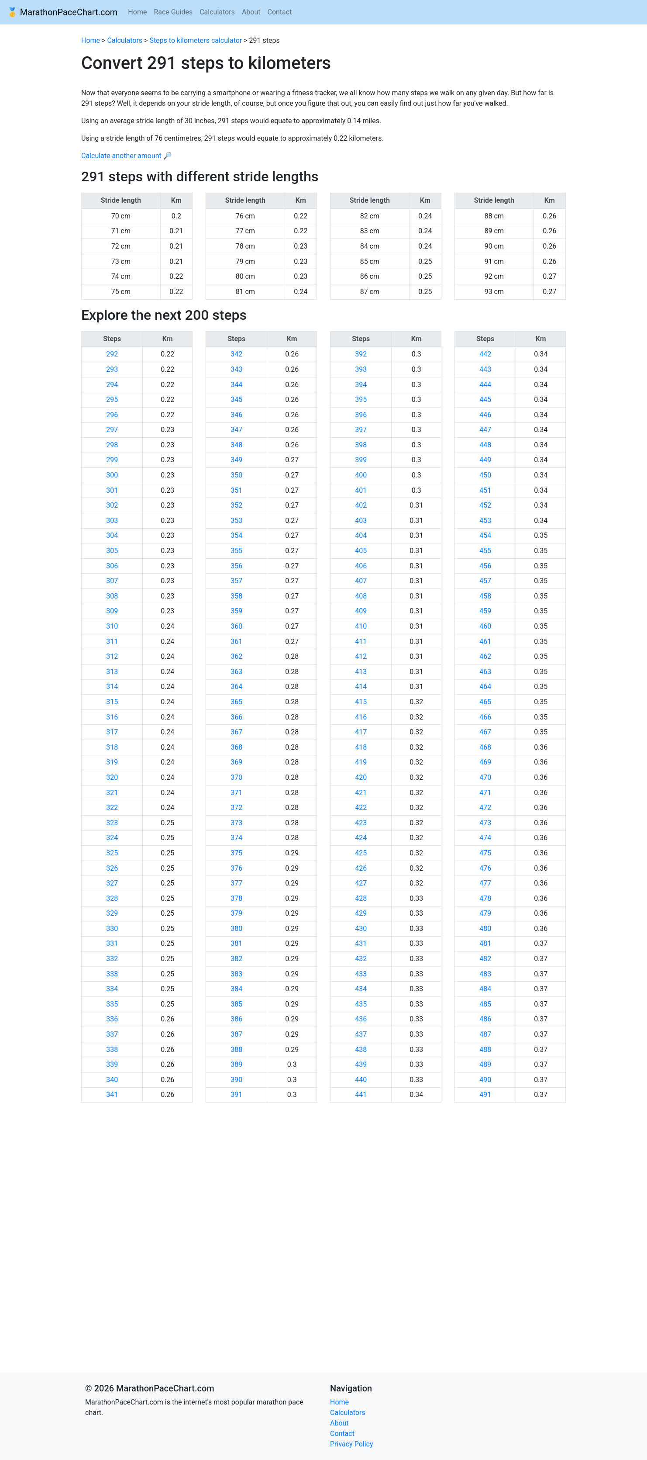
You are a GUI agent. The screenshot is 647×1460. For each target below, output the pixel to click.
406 (361, 566)
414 (361, 686)
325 (112, 853)
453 (485, 520)
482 (485, 959)
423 (361, 823)
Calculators (217, 12)
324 (112, 838)
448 (485, 445)
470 (485, 777)
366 (236, 717)
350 (236, 475)
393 (361, 369)
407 (361, 581)
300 (112, 475)
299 (112, 460)
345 (236, 399)
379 (236, 913)
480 (485, 928)
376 (236, 868)
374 (236, 838)
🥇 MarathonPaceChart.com (62, 12)
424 (361, 838)
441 (361, 1094)
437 (361, 1034)
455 (485, 551)
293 (112, 369)
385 (236, 1004)
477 (485, 883)
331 (112, 943)
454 (485, 535)
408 (361, 596)
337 (112, 1034)
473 (485, 823)
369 (236, 762)
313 (112, 672)
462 (485, 656)
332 (112, 959)
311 (112, 641)
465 (485, 702)
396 (361, 415)
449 (485, 460)
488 (485, 1049)
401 (361, 490)
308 (112, 596)
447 (485, 430)
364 (236, 686)
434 (361, 989)
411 (361, 641)
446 (485, 415)
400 (361, 475)
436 (361, 1019)
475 (485, 853)
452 (485, 505)
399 (361, 460)
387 (236, 1034)
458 (485, 596)
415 (361, 702)
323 (112, 823)
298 (112, 445)
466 (485, 717)
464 (485, 686)
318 (112, 747)
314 (112, 686)
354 (236, 535)
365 (236, 702)
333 (112, 974)
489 (485, 1064)
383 (236, 974)
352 (236, 505)
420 (361, 777)
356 (236, 566)
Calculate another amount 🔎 (126, 156)
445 (485, 399)
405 (361, 551)
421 (361, 793)
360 (236, 626)
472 (485, 807)
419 (361, 762)
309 (112, 611)
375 (236, 853)
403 (361, 520)
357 (236, 581)
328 (112, 898)
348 (236, 445)
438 (361, 1049)
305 (112, 551)
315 (112, 702)
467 (485, 732)
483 (485, 974)
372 (236, 807)
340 (112, 1080)
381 (236, 943)
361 (236, 641)
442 (485, 354)
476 (485, 868)
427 (361, 883)
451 (485, 490)
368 (236, 747)
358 (236, 596)
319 (112, 762)
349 (236, 460)
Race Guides (173, 12)
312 (112, 656)
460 (485, 626)
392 (361, 354)
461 (485, 641)
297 (112, 430)
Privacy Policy (351, 1444)
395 (361, 399)
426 (361, 868)
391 (236, 1094)
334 (112, 989)
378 (236, 898)
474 (485, 838)
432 (361, 959)
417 (361, 732)
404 (361, 535)
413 (361, 672)
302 (112, 505)
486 (485, 1019)
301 (112, 490)
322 (112, 807)
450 (485, 475)
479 (485, 913)
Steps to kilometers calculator (195, 40)
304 (112, 535)
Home (137, 12)
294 (112, 385)
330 (112, 928)
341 (112, 1094)
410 (361, 626)
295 (112, 399)
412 (361, 656)
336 (112, 1019)
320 (112, 777)
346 (236, 415)
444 (485, 385)
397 (361, 430)
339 (112, 1064)
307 (112, 581)
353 (236, 520)
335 (112, 1004)
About (251, 12)
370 (236, 777)
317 (112, 732)
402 (361, 505)
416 (361, 717)
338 (112, 1049)
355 (236, 551)
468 (485, 747)
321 (112, 793)
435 (361, 1004)
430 (361, 928)
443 (485, 369)
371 (236, 793)
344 (236, 385)
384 (236, 989)
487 (485, 1034)
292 (112, 354)
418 (361, 747)
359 (236, 611)
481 (485, 943)
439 (361, 1064)
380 (236, 928)
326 (112, 868)
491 (485, 1094)
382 (236, 959)
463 (485, 672)
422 (361, 807)
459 (485, 611)
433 (361, 974)
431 (361, 943)
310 (112, 626)
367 (236, 732)
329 (112, 913)
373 (236, 823)
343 (236, 369)
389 (236, 1064)
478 (485, 898)
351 (236, 490)
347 (236, 430)
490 (485, 1080)
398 (361, 445)
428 (361, 898)
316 (112, 717)
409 (361, 611)
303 (112, 520)
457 (485, 581)
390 (236, 1080)
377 (236, 883)
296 (112, 415)
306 (112, 566)
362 (236, 656)
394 (361, 385)
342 (236, 354)
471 (485, 793)
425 (361, 853)
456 (485, 566)
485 (485, 1004)
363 (236, 672)
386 (236, 1019)
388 (236, 1049)
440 (361, 1080)
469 (485, 762)
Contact (279, 12)
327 (112, 883)
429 (361, 913)
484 (485, 989)
